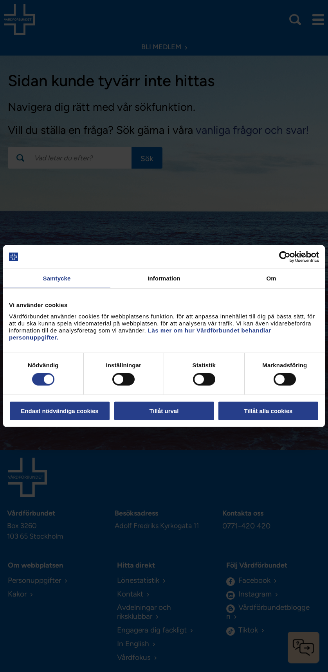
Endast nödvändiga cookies (59, 410)
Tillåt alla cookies (268, 410)
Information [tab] (164, 278)
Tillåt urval (164, 410)
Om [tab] (271, 278)
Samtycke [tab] (57, 278)
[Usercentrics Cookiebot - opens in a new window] (285, 257)
